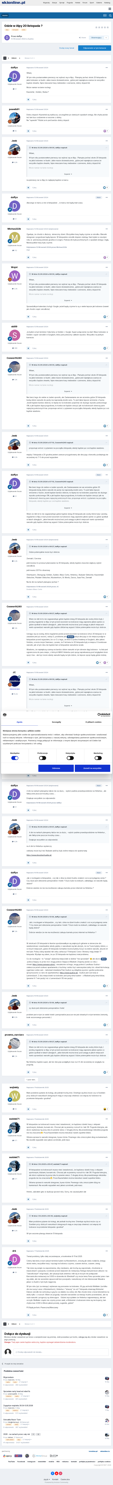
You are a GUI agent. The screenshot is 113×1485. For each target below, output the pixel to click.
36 (15, 1272)
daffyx (19, 36)
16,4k (15, 694)
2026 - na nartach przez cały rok (16, 1434)
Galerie (99, 3)
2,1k (14, 1056)
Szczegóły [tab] (56, 722)
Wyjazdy (46, 3)
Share (82, 38)
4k (15, 131)
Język (46, 1478)
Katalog (107, 3)
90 (15, 1109)
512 (14, 250)
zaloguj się (82, 1337)
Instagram (31, 1460)
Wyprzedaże (8, 1377)
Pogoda (70, 3)
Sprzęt (61, 3)
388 (14, 348)
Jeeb (14, 140)
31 (15, 89)
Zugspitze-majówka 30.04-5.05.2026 (18, 1406)
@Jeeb (70, 637)
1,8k (14, 380)
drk (14, 1251)
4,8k (14, 162)
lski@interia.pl (13, 1422)
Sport (92, 3)
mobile (51, 1460)
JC (14, 672)
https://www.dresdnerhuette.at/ (39, 855)
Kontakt (55, 1478)
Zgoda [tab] (19, 722)
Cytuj (34, 99)
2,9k (14, 289)
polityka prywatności (87, 1460)
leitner (10, 1436)
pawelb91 (14, 109)
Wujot (14, 267)
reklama (65, 1460)
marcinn (11, 1380)
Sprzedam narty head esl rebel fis (16, 1391)
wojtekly (14, 1087)
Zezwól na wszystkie (92, 768)
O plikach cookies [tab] (94, 722)
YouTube (11, 1460)
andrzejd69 (12, 1394)
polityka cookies (104, 1460)
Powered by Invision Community (56, 1481)
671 (14, 1140)
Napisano (37, 68)
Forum (85, 3)
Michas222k (14, 229)
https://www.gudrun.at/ (69, 973)
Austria (30, 39)
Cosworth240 (14, 358)
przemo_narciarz (14, 1034)
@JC (104, 959)
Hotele (77, 3)
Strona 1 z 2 (29, 58)
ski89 (14, 326)
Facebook (21, 1460)
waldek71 (14, 1119)
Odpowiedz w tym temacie (94, 48)
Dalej (14, 58)
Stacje (54, 3)
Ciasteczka (65, 1478)
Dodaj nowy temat (66, 48)
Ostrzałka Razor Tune (12, 1420)
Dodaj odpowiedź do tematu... (29, 1352)
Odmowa (56, 768)
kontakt (74, 1460)
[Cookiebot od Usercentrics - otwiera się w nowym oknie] (99, 715)
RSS (58, 1460)
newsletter (42, 1460)
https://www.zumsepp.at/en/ (43, 964)
